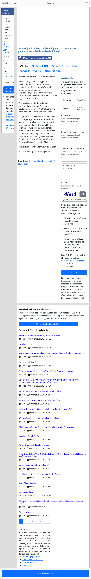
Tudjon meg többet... (7, 48)
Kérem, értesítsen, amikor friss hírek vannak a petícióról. (75, 231)
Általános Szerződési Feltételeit (11, 117)
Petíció (24, 66)
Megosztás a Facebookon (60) (34, 58)
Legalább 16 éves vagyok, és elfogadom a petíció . (73, 258)
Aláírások (40, 66)
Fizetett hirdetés (53, 71)
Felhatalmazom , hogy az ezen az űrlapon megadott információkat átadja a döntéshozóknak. (74, 245)
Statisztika (77, 66)
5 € (7, 57)
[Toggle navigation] (86, 3)
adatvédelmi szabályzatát (72, 260)
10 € (5, 63)
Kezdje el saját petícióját (48, 324)
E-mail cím (65, 115)
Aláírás (74, 272)
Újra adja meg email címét (72, 132)
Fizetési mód (6, 69)
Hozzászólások (60, 66)
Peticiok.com (9, 3)
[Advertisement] (53, 27)
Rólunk (25, 565)
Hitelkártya (11, 82)
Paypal (9, 76)
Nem (71, 266)
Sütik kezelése (28, 562)
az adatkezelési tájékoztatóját (12, 125)
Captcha (64, 182)
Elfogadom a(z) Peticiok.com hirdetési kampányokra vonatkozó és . (12, 112)
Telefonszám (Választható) (72, 148)
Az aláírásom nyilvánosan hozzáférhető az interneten (75, 221)
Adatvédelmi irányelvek (30, 71)
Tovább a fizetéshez (9, 90)
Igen (71, 263)
